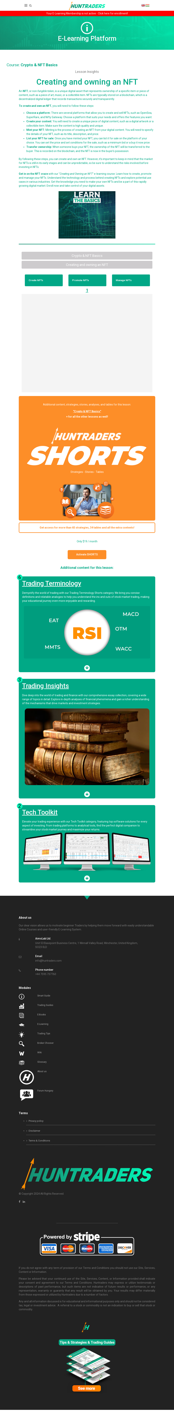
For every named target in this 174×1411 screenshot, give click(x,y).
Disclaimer (33, 1131)
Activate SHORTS (89, 555)
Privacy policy (34, 1122)
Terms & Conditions (38, 1141)
